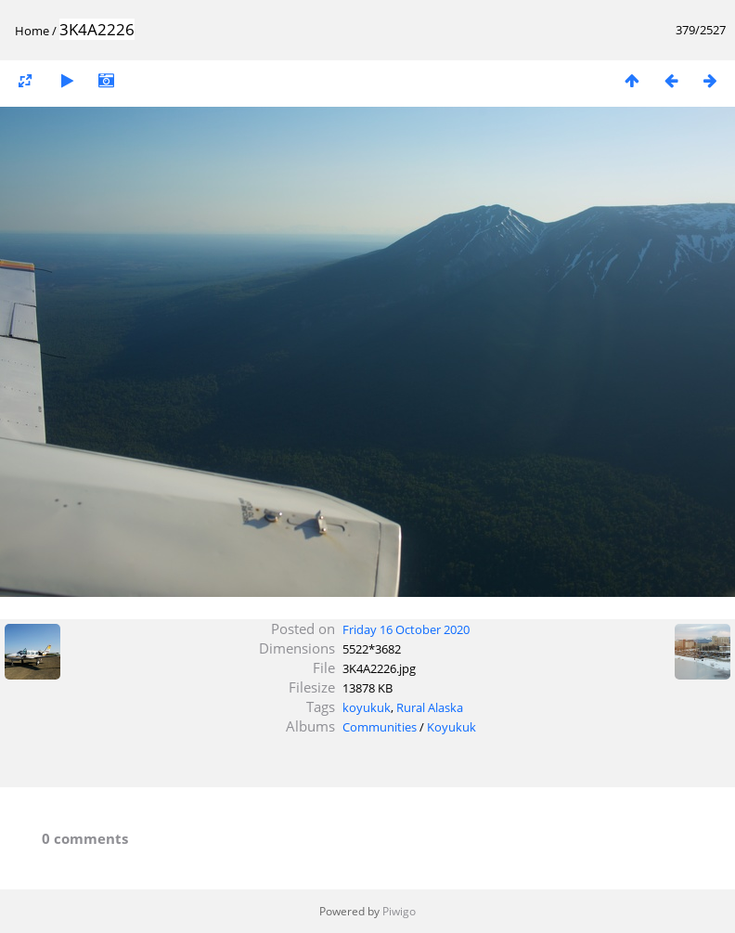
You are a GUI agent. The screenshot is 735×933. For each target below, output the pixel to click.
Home (32, 30)
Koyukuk (451, 727)
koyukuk (366, 707)
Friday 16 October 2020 (406, 629)
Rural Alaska (429, 707)
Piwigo (399, 911)
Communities (379, 727)
